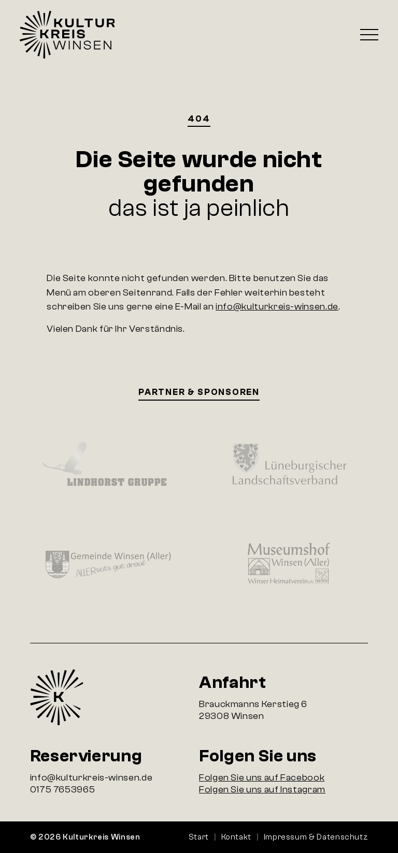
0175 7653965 (62, 789)
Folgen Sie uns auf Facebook (261, 777)
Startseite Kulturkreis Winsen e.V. (67, 34)
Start (199, 837)
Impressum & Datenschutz (316, 837)
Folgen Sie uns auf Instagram (262, 789)
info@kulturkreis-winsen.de (277, 306)
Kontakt (236, 837)
